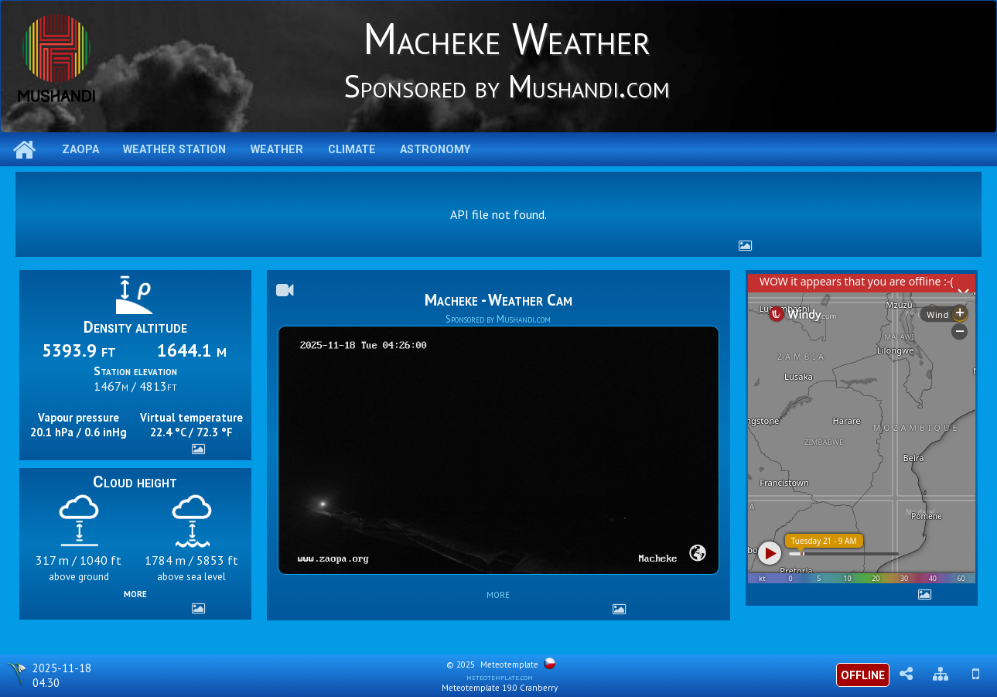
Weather (277, 149)
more (135, 592)
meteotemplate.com (499, 676)
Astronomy (435, 149)
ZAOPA (80, 149)
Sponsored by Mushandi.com (498, 319)
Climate (352, 149)
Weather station (174, 149)
